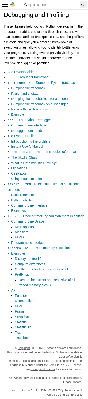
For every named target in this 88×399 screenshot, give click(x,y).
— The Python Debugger (29, 120)
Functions (22, 295)
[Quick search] (51, 4)
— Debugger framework (29, 77)
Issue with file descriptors (29, 109)
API (14, 290)
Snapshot (22, 317)
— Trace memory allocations (39, 248)
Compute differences (30, 264)
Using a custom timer (26, 179)
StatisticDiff (23, 327)
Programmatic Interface (28, 242)
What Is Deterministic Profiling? (34, 163)
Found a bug (72, 390)
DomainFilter (24, 301)
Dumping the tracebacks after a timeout (40, 99)
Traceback (22, 338)
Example (17, 114)
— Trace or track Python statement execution (46, 216)
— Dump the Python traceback (42, 83)
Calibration (19, 173)
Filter (18, 306)
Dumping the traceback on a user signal (40, 104)
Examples (18, 210)
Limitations (19, 168)
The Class (24, 157)
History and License (43, 369)
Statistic (21, 322)
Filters (19, 237)
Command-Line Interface (29, 205)
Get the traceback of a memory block (42, 269)
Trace (19, 332)
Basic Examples (23, 195)
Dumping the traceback (28, 88)
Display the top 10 (28, 259)
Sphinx (69, 394)
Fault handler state (24, 93)
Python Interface (23, 200)
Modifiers (21, 232)
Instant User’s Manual (27, 146)
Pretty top (22, 274)
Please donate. (72, 382)
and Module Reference (43, 152)
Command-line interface (28, 125)
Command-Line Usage (27, 221)
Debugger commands (27, 131)
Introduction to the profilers (30, 141)
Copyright (24, 348)
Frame (19, 311)
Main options (24, 227)
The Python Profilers (22, 136)
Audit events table (21, 72)
